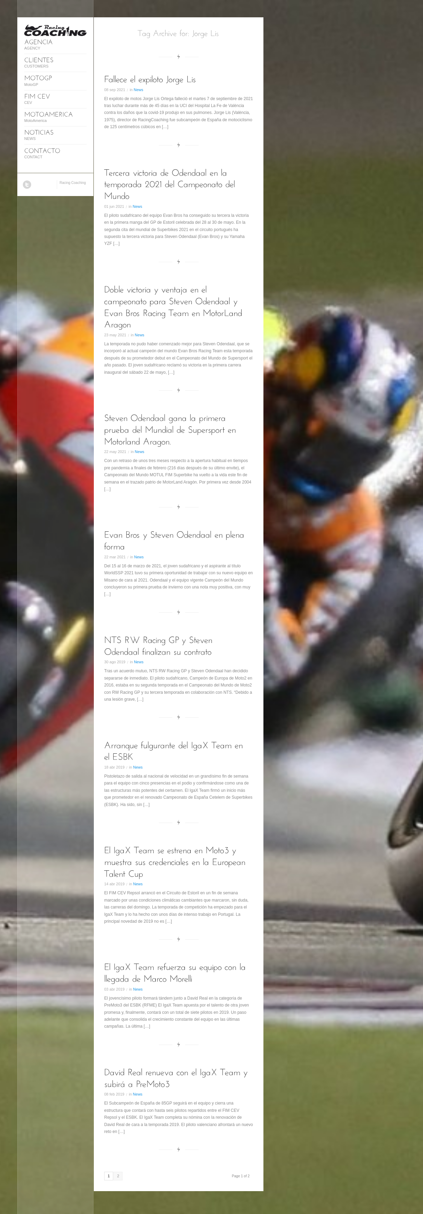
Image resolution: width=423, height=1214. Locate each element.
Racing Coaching (73, 183)
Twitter (27, 184)
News (138, 90)
